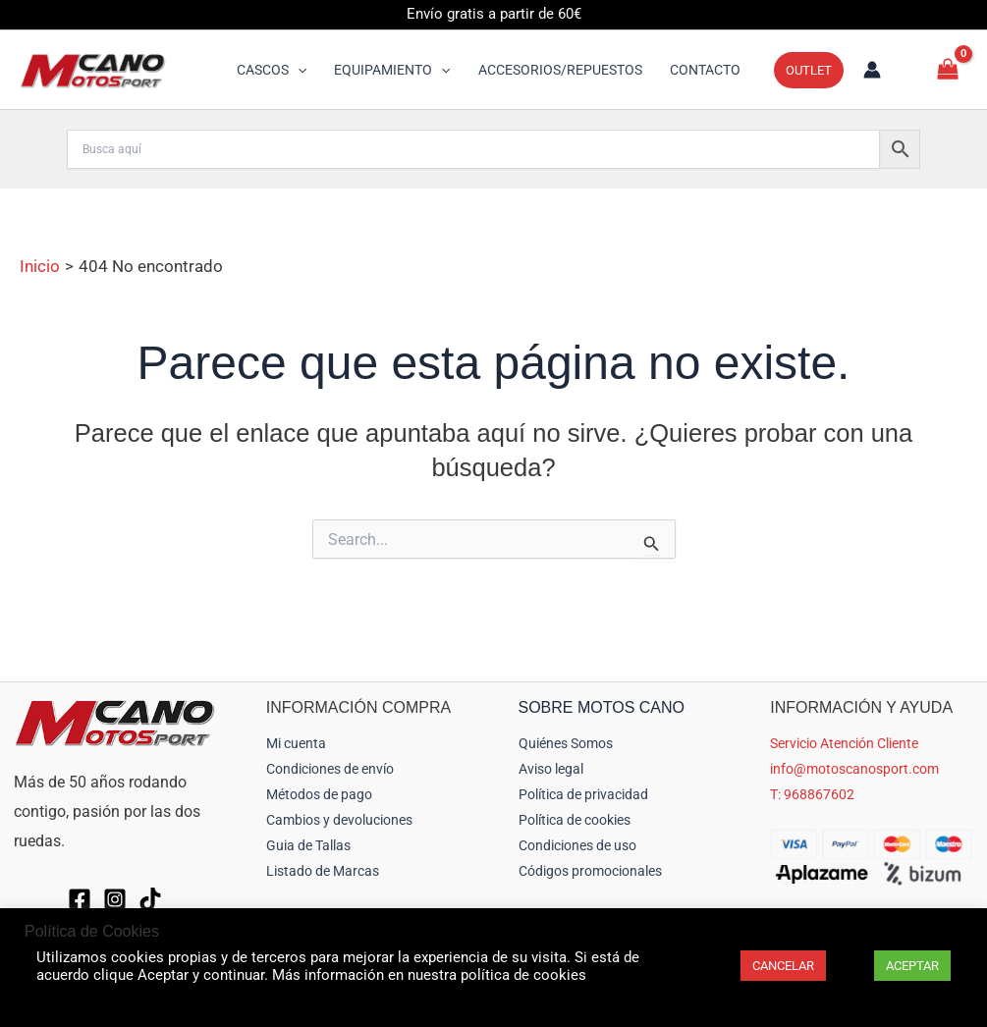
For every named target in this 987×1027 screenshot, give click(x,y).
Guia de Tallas (308, 845)
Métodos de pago (319, 794)
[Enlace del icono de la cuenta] (872, 70)
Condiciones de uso (577, 845)
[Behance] (150, 899)
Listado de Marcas (322, 871)
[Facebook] (79, 899)
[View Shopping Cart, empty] (947, 69)
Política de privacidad (583, 794)
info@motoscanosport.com (854, 769)
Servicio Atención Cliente (844, 743)
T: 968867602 (812, 794)
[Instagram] (115, 899)
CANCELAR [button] (783, 965)
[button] (271, 69)
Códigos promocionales (590, 871)
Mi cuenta (296, 743)
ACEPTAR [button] (912, 965)
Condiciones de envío (330, 769)
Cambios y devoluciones (339, 820)
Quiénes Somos (566, 743)
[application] (297, 69)
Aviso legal (551, 769)
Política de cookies (575, 820)
